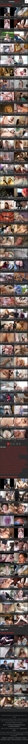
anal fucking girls (4, 460)
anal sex (16, 460)
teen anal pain (15, 462)
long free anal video (13, 455)
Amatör (15, 18)
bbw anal (3, 449)
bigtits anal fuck (18, 471)
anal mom (11, 473)
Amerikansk (16, 30)
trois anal (9, 453)
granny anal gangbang (6, 462)
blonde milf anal (4, 471)
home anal (3, 451)
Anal (1, 18)
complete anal (23, 447)
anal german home (20, 464)
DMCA (8, 739)
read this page (19, 734)
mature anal (23, 451)
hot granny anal (15, 453)
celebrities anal (16, 451)
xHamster (14, 1)
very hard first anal (5, 458)
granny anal (9, 451)
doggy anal (8, 449)
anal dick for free (11, 464)
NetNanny (4, 737)
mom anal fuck (23, 453)
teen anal (17, 473)
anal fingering (23, 460)
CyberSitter (18, 737)
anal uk (2, 469)
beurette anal (18, 469)
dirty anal (11, 460)
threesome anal (4, 473)
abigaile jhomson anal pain (13, 447)
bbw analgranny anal (9, 469)
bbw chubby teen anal (16, 466)
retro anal (11, 471)
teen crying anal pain (5, 466)
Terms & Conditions (16, 739)
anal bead (24, 466)
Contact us (25, 739)
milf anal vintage (23, 462)
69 (0, 30)
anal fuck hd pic (4, 455)
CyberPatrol (11, 737)
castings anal (15, 449)
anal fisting (3, 453)
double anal (3, 464)
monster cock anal (15, 458)
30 (17, 443)
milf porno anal (22, 449)
